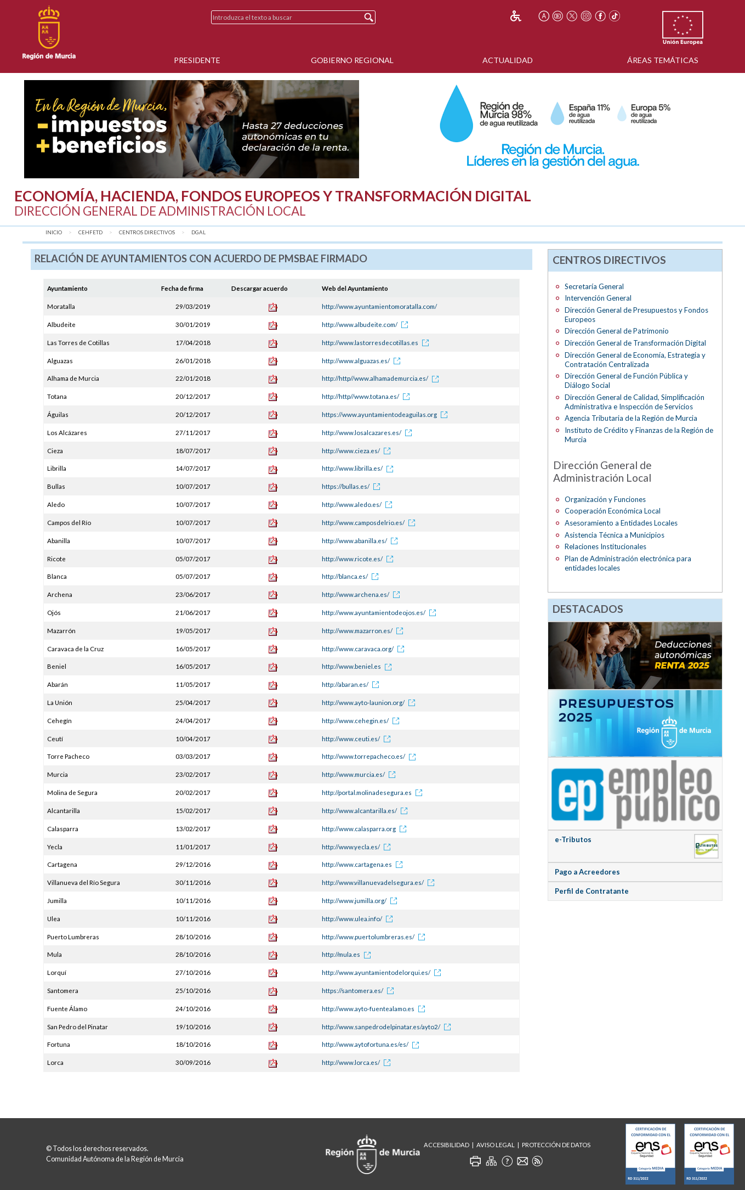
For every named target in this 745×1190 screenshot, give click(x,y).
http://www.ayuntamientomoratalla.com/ (379, 306)
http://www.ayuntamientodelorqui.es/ (383, 972)
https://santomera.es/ (359, 990)
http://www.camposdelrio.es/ (370, 522)
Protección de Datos (556, 1144)
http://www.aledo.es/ (359, 504)
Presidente (197, 60)
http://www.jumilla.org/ (361, 900)
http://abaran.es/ (352, 684)
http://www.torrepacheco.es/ (370, 756)
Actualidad (507, 60)
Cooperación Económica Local (613, 510)
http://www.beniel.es (358, 666)
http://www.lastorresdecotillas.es (377, 342)
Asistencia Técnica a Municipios (614, 535)
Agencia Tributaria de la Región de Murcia (631, 418)
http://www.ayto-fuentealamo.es (375, 1008)
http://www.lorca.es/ (358, 1062)
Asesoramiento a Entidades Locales (621, 522)
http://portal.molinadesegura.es (374, 792)
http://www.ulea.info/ (359, 918)
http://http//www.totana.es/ (367, 396)
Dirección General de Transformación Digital (635, 343)
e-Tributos (573, 839)
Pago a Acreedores (587, 871)
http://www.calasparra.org (366, 828)
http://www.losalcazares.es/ (369, 432)
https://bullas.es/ (353, 486)
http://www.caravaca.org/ (365, 648)
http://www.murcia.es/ (360, 774)
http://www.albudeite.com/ (367, 324)
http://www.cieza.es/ (358, 450)
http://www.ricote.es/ (359, 558)
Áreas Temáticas (662, 60)
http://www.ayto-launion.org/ (370, 702)
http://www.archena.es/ (362, 594)
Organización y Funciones (605, 499)
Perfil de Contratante (592, 891)
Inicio (54, 232)
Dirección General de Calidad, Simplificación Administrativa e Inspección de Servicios (634, 402)
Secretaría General (594, 286)
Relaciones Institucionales (605, 546)
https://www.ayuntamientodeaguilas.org (386, 414)
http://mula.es (348, 954)
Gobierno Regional (352, 60)
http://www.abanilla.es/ (361, 540)
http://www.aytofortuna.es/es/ (372, 1044)
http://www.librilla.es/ (359, 468)
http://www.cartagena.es (364, 864)
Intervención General (598, 298)
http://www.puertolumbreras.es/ (375, 936)
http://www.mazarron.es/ (364, 630)
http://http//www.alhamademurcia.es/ (382, 378)
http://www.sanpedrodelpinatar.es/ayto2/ (388, 1026)
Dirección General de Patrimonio (617, 330)
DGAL (198, 232)
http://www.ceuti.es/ (358, 738)
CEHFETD (90, 232)
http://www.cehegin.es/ (362, 720)
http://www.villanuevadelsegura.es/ (380, 882)
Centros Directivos (147, 232)
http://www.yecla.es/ (358, 846)
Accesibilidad (446, 1144)
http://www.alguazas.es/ (363, 360)
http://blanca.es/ (352, 576)
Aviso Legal (495, 1144)
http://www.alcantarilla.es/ (366, 810)
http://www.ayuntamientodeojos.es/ (381, 612)
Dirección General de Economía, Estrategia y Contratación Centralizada (635, 360)
